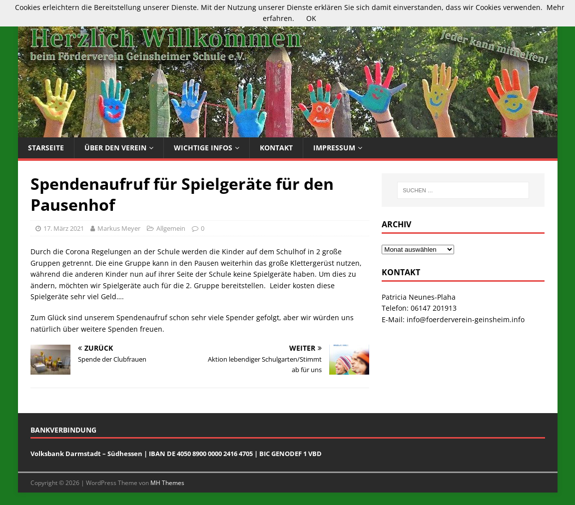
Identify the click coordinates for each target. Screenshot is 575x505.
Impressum (334, 147)
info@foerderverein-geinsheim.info (466, 319)
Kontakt (276, 147)
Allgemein (170, 228)
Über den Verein (115, 147)
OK (311, 18)
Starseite (46, 147)
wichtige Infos (203, 147)
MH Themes (167, 483)
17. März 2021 (63, 228)
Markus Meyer (118, 228)
